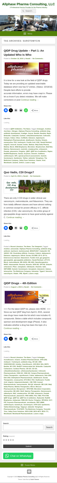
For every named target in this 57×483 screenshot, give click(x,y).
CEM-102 (27, 373)
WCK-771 (45, 411)
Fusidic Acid (31, 142)
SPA (15, 156)
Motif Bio (49, 147)
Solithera (41, 154)
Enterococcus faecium (12, 258)
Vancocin (48, 271)
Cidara (12, 138)
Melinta (6, 147)
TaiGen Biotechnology (12, 407)
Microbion (31, 147)
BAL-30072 (45, 364)
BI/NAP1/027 (34, 251)
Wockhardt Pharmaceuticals (22, 414)
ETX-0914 (27, 380)
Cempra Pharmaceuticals (40, 373)
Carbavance (8, 369)
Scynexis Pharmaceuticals (16, 402)
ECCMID (34, 255)
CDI (11, 253)
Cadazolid (15, 136)
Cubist (31, 375)
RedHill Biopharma (10, 154)
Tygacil (42, 271)
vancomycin (8, 273)
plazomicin (14, 151)
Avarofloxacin (27, 364)
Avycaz (30, 133)
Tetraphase (40, 158)
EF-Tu (45, 255)
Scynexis (27, 154)
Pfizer (15, 267)
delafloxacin (30, 140)
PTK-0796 (45, 396)
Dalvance (32, 138)
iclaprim (7, 145)
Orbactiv (49, 264)
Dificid (23, 255)
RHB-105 (24, 400)
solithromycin (9, 156)
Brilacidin (7, 136)
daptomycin (40, 138)
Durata (28, 255)
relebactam (16, 400)
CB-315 (28, 369)
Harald (28, 58)
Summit (43, 156)
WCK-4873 (37, 411)
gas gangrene (45, 258)
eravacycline (8, 142)
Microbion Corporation (42, 389)
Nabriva (6, 149)
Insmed (19, 145)
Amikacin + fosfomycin (12, 362)
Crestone (31, 253)
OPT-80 (42, 264)
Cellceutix (46, 136)
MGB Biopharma (21, 147)
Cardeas (22, 136)
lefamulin (37, 384)
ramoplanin (22, 267)
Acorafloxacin (9, 360)
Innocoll (13, 145)
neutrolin (24, 149)
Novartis (29, 264)
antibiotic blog (45, 131)
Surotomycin (8, 158)
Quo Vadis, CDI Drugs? (19, 172)
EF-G (40, 255)
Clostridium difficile (20, 253)
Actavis (17, 360)
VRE (20, 273)
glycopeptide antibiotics (22, 260)
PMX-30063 (29, 396)
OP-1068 (31, 393)
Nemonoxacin (15, 149)
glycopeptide (8, 260)
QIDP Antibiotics (16, 129)
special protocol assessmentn (29, 156)
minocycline (8, 391)
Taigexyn (24, 407)
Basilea (36, 133)
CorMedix (24, 138)
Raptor (50, 151)
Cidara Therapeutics (11, 375)
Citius (18, 138)
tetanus (48, 269)
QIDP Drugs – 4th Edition (20, 283)
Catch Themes (34, 479)
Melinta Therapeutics (21, 387)
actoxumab (14, 249)
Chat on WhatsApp (20, 456)
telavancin (41, 269)
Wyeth (25, 273)
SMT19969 (7, 269)
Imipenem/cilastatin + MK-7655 (25, 382)
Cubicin (38, 253)
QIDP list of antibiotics (39, 151)
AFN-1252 (43, 360)
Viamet (38, 160)
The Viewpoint (37, 246)
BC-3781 (13, 366)
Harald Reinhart (46, 142)
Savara (20, 154)
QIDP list (16, 398)
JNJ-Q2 (30, 384)
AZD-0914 (36, 364)
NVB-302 (36, 264)
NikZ (14, 393)
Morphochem (40, 147)
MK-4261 (31, 262)
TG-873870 (20, 409)
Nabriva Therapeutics (32, 391)
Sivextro (34, 154)
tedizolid (32, 158)
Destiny (38, 140)
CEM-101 (20, 373)
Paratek (6, 151)
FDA (15, 142)
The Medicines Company (22, 271)
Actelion (48, 129)
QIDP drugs (8, 398)
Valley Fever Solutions (27, 160)
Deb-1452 (7, 378)
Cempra (6, 138)
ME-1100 (44, 384)
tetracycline (8, 271)
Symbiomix (18, 158)
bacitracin (14, 251)
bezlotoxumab (24, 251)
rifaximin (38, 267)
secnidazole (31, 402)
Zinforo (21, 162)
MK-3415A (23, 262)
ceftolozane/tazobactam (29, 371)
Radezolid (40, 398)
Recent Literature (16, 246)
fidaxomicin (25, 258)
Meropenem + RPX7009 (25, 389)
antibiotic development (12, 133)
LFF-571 (47, 260)
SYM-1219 (37, 405)
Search (6, 423)
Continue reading (30, 100)
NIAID (6, 264)
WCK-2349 (28, 411)
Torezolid (47, 409)
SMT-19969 (40, 402)
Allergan (15, 131)
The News (26, 129)
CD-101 (34, 369)
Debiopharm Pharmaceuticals (14, 140)
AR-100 (34, 362)
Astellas (18, 364)
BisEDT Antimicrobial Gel (26, 366)
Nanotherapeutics (41, 262)
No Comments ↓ (38, 58)
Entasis (44, 140)
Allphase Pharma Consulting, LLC (28, 4)
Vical (43, 160)
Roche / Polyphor (34, 400)
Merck (12, 147)
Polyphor (22, 151)
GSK (38, 142)
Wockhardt (8, 162)
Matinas (31, 145)
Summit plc (18, 405)
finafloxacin (39, 380)
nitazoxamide (13, 264)
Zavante (15, 162)
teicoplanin (32, 269)
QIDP (28, 151)
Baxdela (43, 133)
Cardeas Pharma (19, 369)
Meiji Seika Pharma (42, 145)
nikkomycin (8, 393)
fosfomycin (22, 142)
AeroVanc (7, 131)
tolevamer (35, 271)
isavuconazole (22, 384)
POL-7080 (37, 396)
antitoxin (7, 251)
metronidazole (14, 262)
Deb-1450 (47, 375)
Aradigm (24, 133)
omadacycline (33, 149)
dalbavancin (46, 253)
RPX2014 (45, 400)
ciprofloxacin (24, 375)
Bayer (49, 133)
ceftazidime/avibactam (34, 136)
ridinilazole (30, 267)
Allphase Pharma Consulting (28, 131)
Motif (22, 391)
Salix (44, 267)
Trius (5, 411)
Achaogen (40, 129)
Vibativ (15, 273)
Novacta (22, 264)
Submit (28, 446)
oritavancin (43, 149)
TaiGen (25, 158)
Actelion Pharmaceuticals (30, 360)
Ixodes (25, 145)
